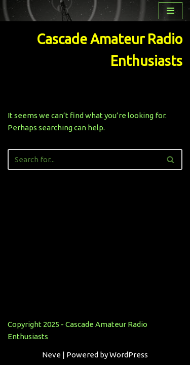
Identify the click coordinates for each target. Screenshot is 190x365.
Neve (51, 354)
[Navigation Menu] (170, 10)
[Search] (84, 159)
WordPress (128, 354)
